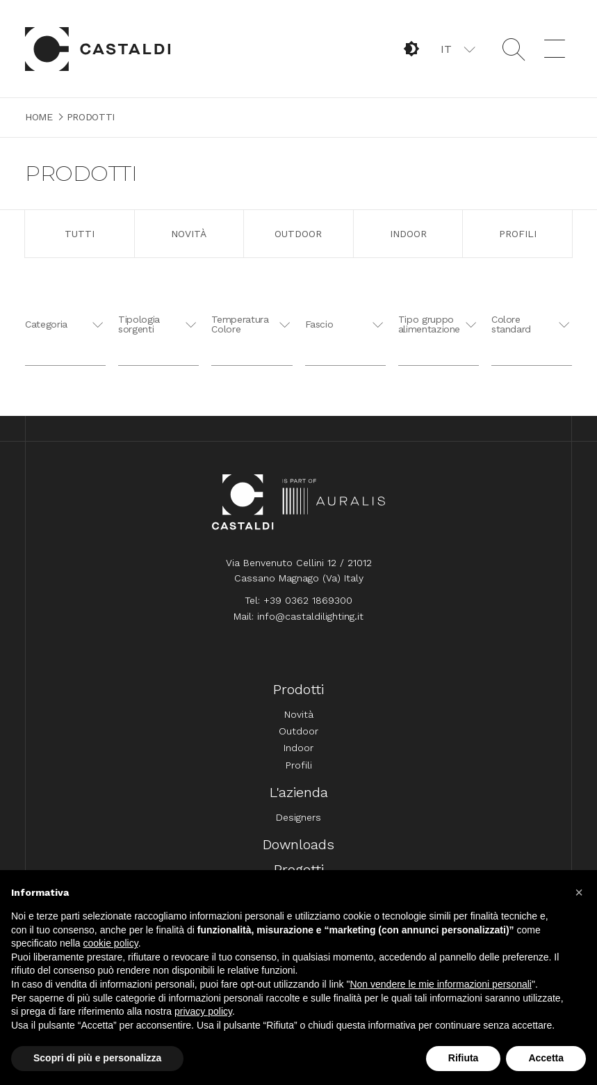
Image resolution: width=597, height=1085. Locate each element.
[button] (457, 48)
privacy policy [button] (203, 1011)
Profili (518, 234)
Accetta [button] (546, 1057)
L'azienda (299, 792)
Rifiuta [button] (463, 1057)
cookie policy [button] (110, 943)
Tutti (80, 234)
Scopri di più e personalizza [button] (97, 1057)
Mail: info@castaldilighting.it (298, 616)
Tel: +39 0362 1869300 (298, 600)
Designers (298, 817)
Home (98, 48)
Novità (188, 234)
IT (446, 49)
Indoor (408, 234)
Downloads (298, 844)
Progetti (299, 869)
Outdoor (298, 234)
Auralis (334, 502)
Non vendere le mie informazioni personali (440, 984)
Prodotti (298, 689)
